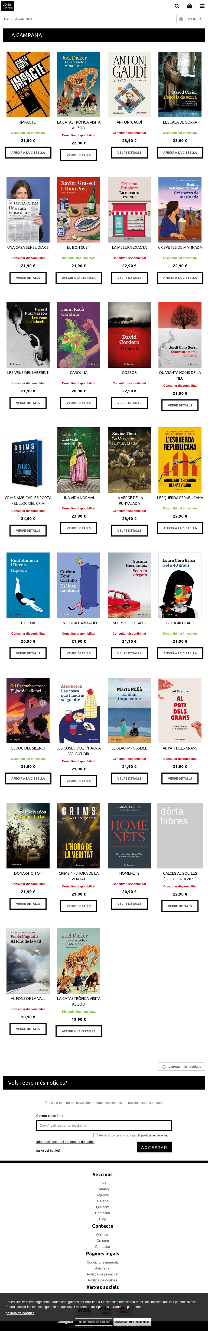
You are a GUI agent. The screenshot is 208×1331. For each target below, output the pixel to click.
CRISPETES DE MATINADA (180, 247)
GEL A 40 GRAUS (180, 623)
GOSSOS (129, 372)
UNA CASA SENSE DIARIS (28, 247)
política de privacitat (154, 1135)
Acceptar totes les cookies (132, 1321)
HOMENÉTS (129, 873)
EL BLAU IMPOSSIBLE (129, 748)
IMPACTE (28, 122)
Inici (102, 1183)
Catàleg (103, 1189)
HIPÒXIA (28, 623)
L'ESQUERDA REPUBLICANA (180, 498)
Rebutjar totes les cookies (93, 1321)
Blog (102, 1219)
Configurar (65, 1322)
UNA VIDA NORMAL (79, 498)
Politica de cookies (102, 1280)
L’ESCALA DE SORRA (180, 122)
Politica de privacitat (102, 1274)
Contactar (102, 1213)
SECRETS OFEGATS (129, 623)
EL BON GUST (78, 247)
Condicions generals (103, 1262)
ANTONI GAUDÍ (129, 122)
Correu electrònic (49, 1116)
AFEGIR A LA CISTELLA (28, 152)
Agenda (103, 1195)
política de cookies (19, 1313)
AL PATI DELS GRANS (180, 748)
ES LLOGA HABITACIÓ (79, 623)
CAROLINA (78, 372)
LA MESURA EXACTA (129, 247)
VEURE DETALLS (79, 155)
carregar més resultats (185, 1066)
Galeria (102, 1201)
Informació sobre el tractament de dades (65, 1142)
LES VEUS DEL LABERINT (28, 372)
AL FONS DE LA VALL (28, 998)
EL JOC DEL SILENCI (28, 748)
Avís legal (102, 1268)
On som (102, 1241)
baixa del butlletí (48, 1150)
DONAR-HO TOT (28, 873)
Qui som (102, 1207)
